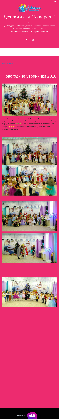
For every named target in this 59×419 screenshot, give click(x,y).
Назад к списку (7, 63)
